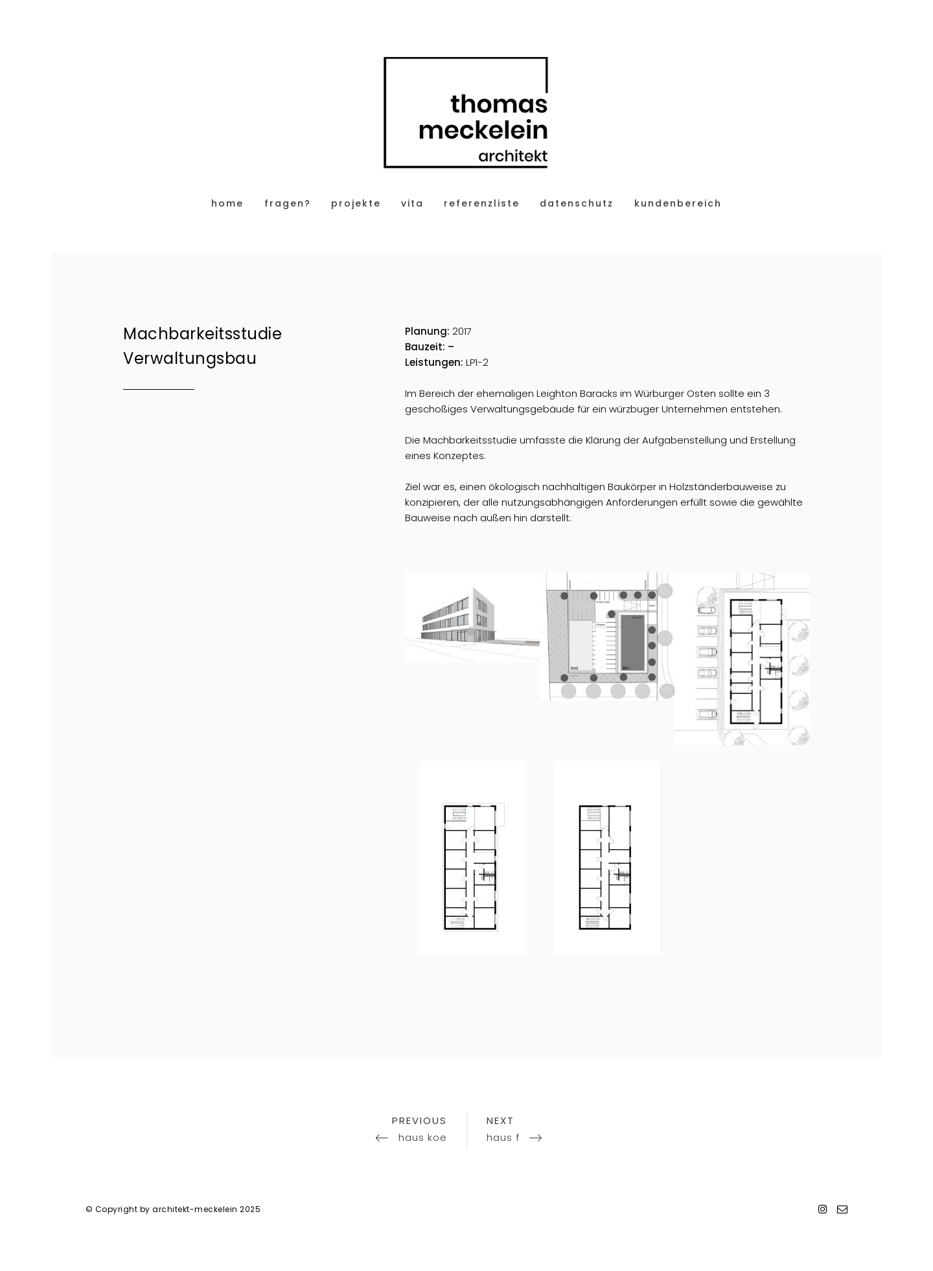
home (227, 203)
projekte (356, 203)
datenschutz (577, 203)
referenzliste (482, 203)
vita (412, 203)
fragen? (287, 203)
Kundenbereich (678, 203)
